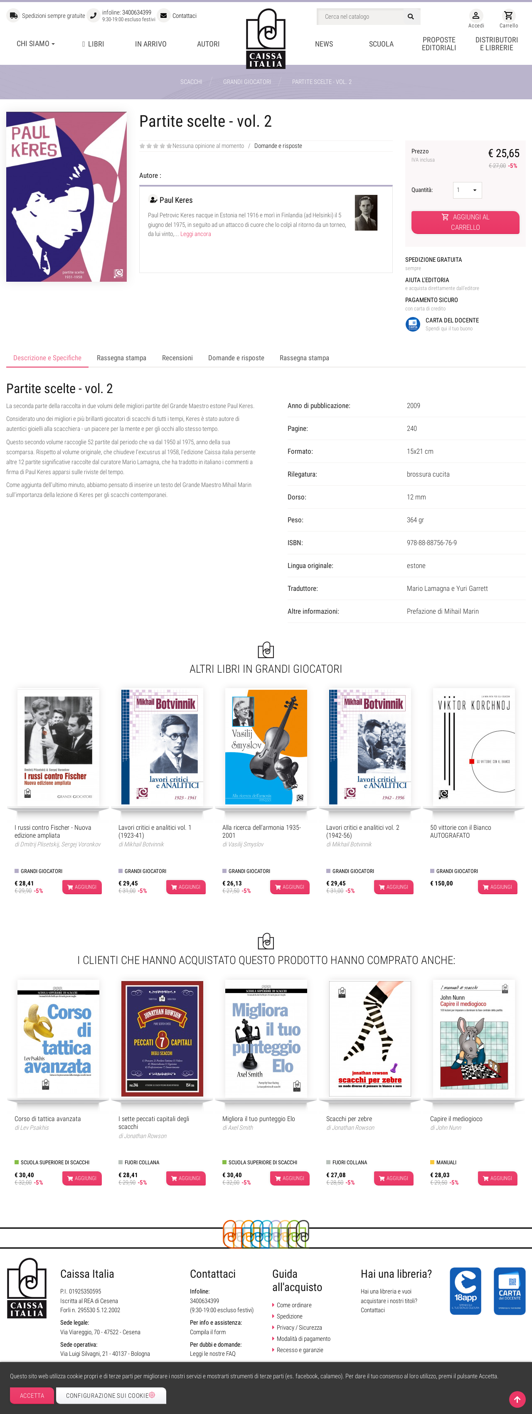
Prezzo (432, 156)
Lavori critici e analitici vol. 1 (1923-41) (155, 831)
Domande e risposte (278, 146)
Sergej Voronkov (80, 844)
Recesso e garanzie (300, 1350)
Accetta (32, 1395)
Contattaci (184, 16)
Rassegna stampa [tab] (121, 358)
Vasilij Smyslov (245, 844)
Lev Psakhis (34, 1127)
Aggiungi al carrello (465, 222)
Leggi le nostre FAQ (213, 1353)
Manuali (446, 1162)
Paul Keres (176, 200)
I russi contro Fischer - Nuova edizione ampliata (53, 831)
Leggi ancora (195, 234)
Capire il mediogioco (456, 1119)
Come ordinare (294, 1305)
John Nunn (448, 1127)
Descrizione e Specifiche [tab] (47, 358)
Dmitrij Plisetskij (39, 844)
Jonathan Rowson (145, 1136)
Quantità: (422, 190)
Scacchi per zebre (349, 1119)
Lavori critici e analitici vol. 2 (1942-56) (362, 831)
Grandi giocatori (41, 871)
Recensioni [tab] (177, 358)
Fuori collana (142, 1162)
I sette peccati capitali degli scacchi (153, 1123)
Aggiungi (81, 887)
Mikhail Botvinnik (144, 844)
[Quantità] (467, 190)
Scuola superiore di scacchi (55, 1162)
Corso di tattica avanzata (48, 1119)
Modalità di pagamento (303, 1339)
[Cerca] (369, 16)
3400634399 (136, 12)
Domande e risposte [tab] (236, 358)
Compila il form (208, 1332)
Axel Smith (240, 1127)
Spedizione (290, 1316)
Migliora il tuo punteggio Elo (258, 1119)
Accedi (476, 19)
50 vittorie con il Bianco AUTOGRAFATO (460, 831)
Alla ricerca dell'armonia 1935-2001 (261, 831)
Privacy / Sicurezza (299, 1327)
